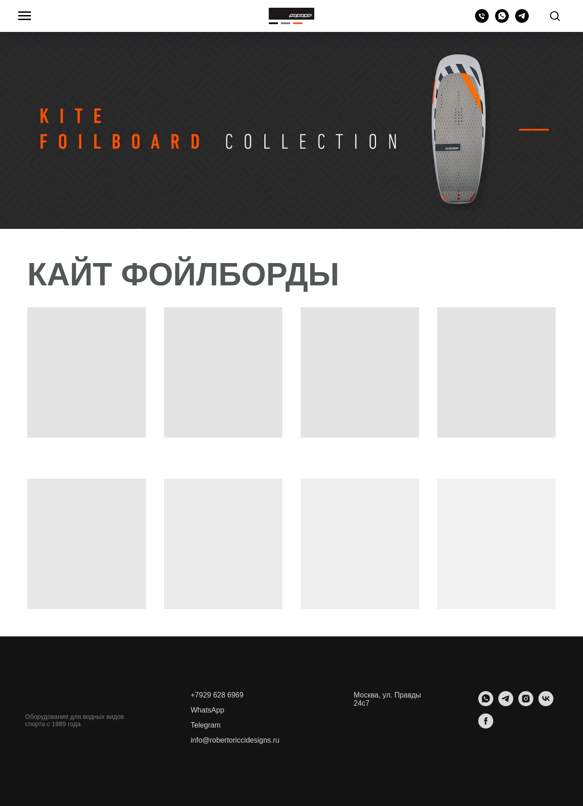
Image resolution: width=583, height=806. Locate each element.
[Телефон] (482, 20)
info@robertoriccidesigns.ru (235, 740)
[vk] (545, 704)
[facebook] (485, 726)
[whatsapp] (502, 20)
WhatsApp (208, 710)
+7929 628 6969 (217, 695)
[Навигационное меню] (24, 16)
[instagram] (525, 704)
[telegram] (522, 20)
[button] (554, 15)
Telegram (206, 725)
